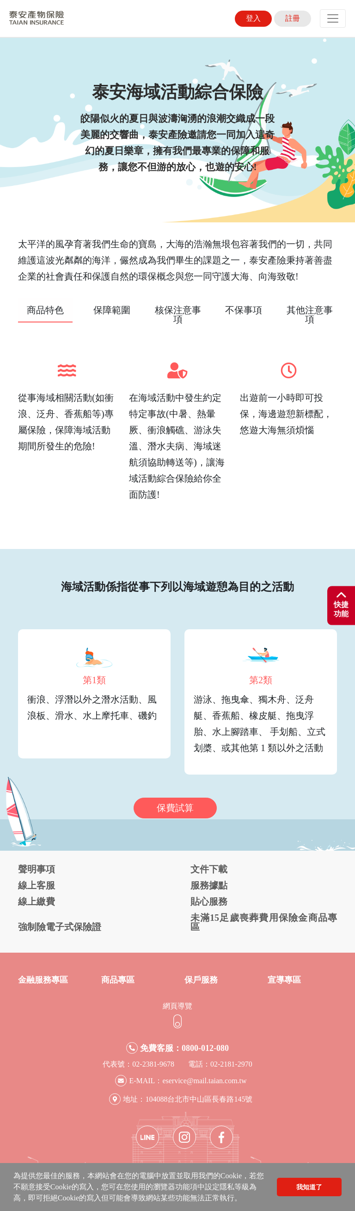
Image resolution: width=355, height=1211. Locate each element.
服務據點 (208, 885)
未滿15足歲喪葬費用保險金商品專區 (263, 922)
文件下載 (208, 869)
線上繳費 (36, 901)
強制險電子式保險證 (59, 927)
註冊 (292, 18)
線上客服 (36, 885)
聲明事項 (36, 869)
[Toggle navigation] (333, 18)
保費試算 (175, 808)
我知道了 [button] (309, 1187)
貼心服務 (208, 901)
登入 (253, 18)
